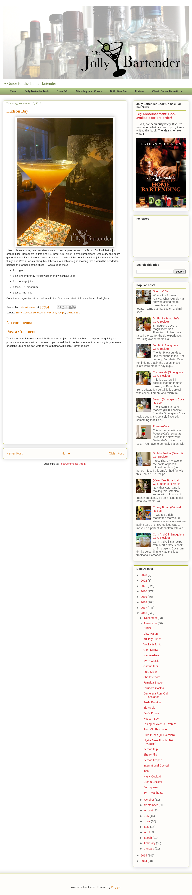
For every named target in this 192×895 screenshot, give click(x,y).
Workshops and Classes (89, 91)
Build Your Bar (118, 91)
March (148, 837)
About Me (62, 91)
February (150, 843)
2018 (144, 602)
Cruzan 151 (73, 312)
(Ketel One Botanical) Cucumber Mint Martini (167, 482)
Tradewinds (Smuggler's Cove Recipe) (168, 374)
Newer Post (14, 453)
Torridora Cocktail (154, 688)
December (151, 617)
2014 (144, 860)
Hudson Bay (151, 718)
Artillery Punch (152, 639)
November (151, 623)
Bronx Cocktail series (28, 312)
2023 (144, 575)
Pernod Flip (150, 749)
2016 (144, 613)
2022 (144, 580)
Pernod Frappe (152, 760)
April (147, 832)
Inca (146, 771)
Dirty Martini (150, 633)
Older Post (116, 453)
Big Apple (149, 707)
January (149, 848)
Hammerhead (151, 655)
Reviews (139, 91)
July (147, 816)
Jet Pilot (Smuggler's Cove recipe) (166, 347)
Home (13, 91)
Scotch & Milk (161, 291)
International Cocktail (156, 765)
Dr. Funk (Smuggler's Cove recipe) (166, 320)
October (149, 799)
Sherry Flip (150, 754)
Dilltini (147, 628)
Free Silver (150, 671)
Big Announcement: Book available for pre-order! (156, 116)
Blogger (115, 887)
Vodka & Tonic (152, 644)
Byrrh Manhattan (153, 792)
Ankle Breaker (152, 702)
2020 (144, 591)
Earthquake (150, 787)
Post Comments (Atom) (72, 463)
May (147, 826)
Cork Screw (150, 649)
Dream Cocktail (153, 781)
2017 (144, 607)
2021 (144, 586)
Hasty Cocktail (152, 776)
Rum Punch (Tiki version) (159, 735)
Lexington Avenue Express (160, 724)
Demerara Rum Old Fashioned (155, 695)
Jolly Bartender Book (37, 91)
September (151, 805)
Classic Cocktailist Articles (167, 91)
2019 (144, 596)
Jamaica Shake (153, 682)
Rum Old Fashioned (155, 729)
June (147, 821)
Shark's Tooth (151, 677)
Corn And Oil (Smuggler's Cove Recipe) (169, 536)
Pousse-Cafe (161, 426)
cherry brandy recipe (53, 312)
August (148, 810)
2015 (144, 855)
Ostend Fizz (150, 666)
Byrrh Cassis (151, 660)
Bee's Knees (151, 713)
